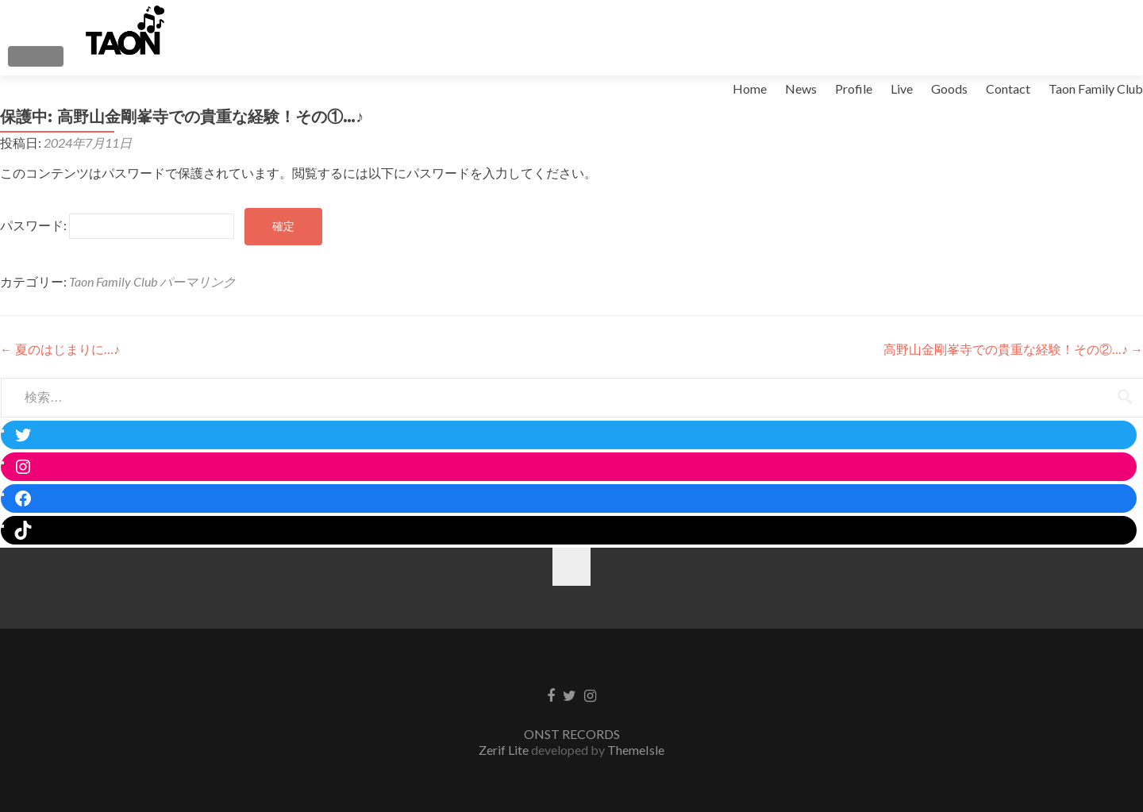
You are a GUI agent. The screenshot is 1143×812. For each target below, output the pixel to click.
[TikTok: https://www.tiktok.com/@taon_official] (573, 530)
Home (750, 88)
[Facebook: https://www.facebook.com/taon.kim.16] (573, 498)
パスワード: (117, 225)
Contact (1008, 88)
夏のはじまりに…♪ (60, 348)
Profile (853, 88)
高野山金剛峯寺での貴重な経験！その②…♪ (1013, 348)
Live (902, 88)
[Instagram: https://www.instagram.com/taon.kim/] (573, 466)
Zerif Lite (505, 749)
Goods (949, 88)
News (801, 88)
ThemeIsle (635, 749)
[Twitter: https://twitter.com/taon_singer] (573, 435)
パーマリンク (198, 281)
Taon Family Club (1096, 88)
